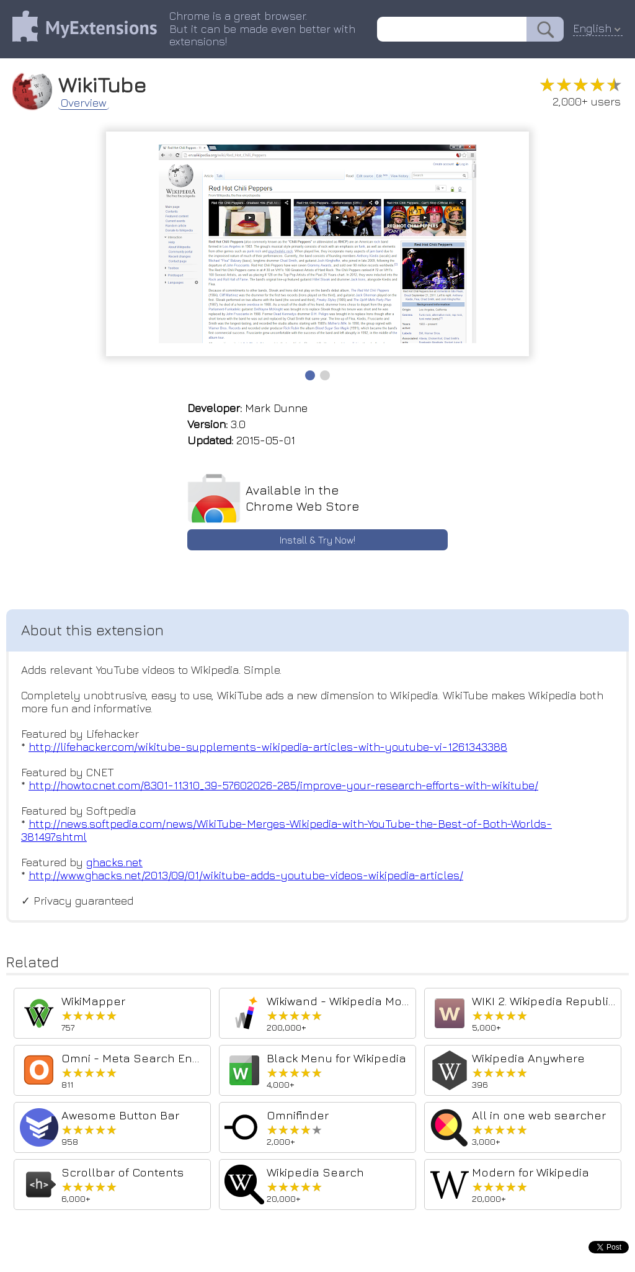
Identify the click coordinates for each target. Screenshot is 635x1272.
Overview (84, 103)
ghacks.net (114, 862)
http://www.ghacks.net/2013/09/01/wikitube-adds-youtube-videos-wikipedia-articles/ (246, 875)
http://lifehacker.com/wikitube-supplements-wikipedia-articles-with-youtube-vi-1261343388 (268, 746)
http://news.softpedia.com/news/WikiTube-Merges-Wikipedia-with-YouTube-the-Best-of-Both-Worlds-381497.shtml (286, 830)
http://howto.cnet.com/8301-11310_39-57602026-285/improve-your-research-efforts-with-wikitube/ (283, 785)
